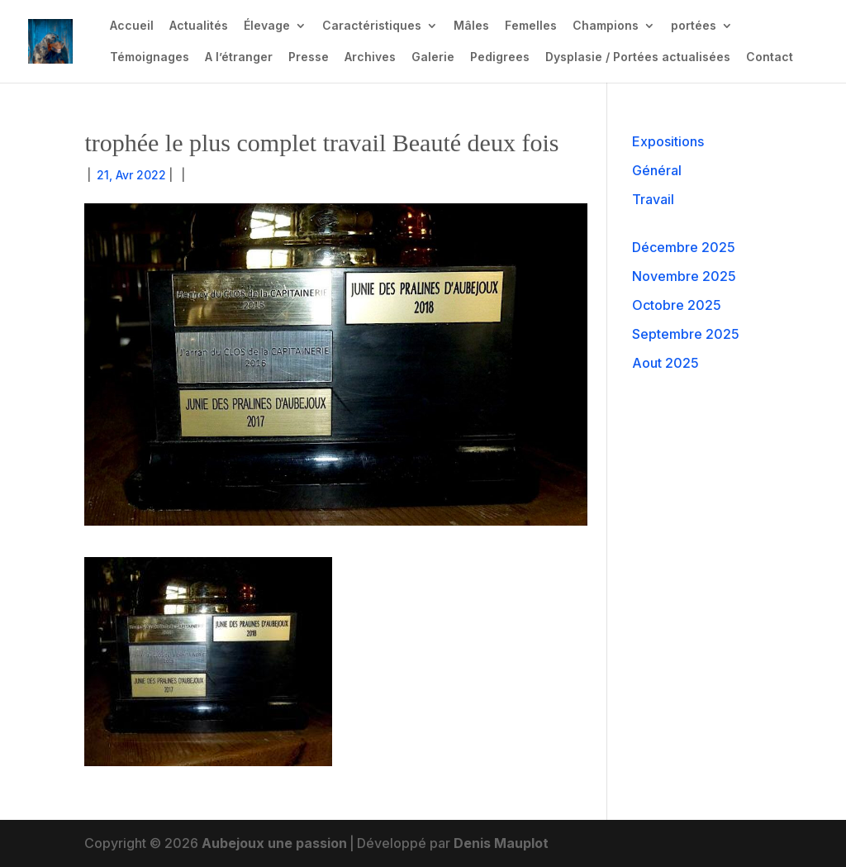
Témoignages (149, 57)
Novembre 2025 (684, 276)
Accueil (132, 26)
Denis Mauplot (501, 843)
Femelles (531, 26)
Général (657, 170)
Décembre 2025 (683, 247)
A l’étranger (239, 57)
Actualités (198, 26)
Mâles (471, 26)
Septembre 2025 (685, 334)
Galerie (432, 57)
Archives (370, 57)
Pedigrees (500, 57)
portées (693, 26)
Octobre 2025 (676, 305)
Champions (606, 26)
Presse (308, 57)
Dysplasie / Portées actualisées (637, 57)
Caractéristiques (371, 26)
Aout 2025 (665, 363)
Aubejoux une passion (274, 843)
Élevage (267, 26)
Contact (769, 57)
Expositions (668, 141)
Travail (653, 199)
